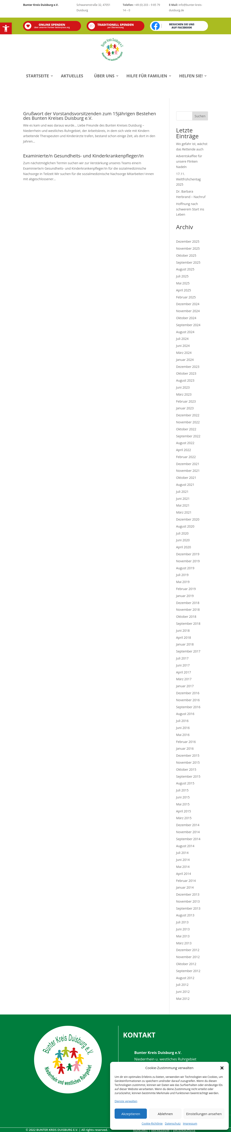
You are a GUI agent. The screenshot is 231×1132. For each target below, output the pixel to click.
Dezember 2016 (187, 693)
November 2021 (188, 470)
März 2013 (184, 943)
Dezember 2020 (187, 519)
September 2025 (188, 262)
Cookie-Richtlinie (152, 1123)
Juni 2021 (183, 498)
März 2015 (184, 818)
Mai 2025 (183, 283)
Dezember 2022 (187, 415)
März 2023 (184, 394)
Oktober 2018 (186, 616)
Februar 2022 (186, 457)
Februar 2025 (186, 297)
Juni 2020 (183, 540)
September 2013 (188, 908)
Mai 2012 (183, 998)
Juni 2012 (183, 991)
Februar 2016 (186, 742)
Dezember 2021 (187, 464)
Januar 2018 (185, 644)
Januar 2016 (185, 748)
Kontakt (140, 1130)
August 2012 (185, 978)
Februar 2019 (186, 589)
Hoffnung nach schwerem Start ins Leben (190, 209)
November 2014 (188, 832)
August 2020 (185, 526)
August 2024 (185, 332)
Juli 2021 (182, 491)
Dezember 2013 (187, 894)
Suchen (200, 116)
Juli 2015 (182, 790)
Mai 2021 (183, 505)
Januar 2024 (185, 359)
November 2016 (188, 700)
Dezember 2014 (187, 825)
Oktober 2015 (186, 769)
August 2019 (185, 568)
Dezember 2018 (187, 603)
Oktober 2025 (186, 255)
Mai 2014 (183, 867)
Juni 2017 (183, 665)
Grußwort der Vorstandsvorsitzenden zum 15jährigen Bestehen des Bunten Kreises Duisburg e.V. (89, 116)
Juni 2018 (183, 630)
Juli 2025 (182, 276)
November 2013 (188, 901)
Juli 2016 (182, 721)
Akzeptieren (130, 1113)
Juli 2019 (182, 575)
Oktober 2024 (186, 318)
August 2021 (185, 484)
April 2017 (183, 672)
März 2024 (184, 352)
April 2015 (183, 811)
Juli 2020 (182, 533)
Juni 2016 (183, 728)
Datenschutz (173, 1123)
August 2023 (185, 380)
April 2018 (183, 637)
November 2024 (188, 311)
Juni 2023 (183, 387)
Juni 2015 (183, 797)
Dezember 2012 (187, 950)
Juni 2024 (183, 346)
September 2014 (188, 839)
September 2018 (188, 623)
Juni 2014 (183, 860)
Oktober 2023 (186, 373)
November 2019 (188, 561)
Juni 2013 (183, 929)
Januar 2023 (185, 408)
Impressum (190, 1123)
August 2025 (185, 269)
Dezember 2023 (187, 366)
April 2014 (183, 873)
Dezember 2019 (187, 554)
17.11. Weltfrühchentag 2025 (188, 179)
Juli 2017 (182, 658)
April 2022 (183, 450)
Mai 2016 (183, 735)
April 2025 (183, 290)
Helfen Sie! (191, 75)
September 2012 (188, 971)
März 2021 (184, 512)
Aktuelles (72, 75)
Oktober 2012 (186, 964)
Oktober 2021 (186, 477)
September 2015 (188, 776)
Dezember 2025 (187, 241)
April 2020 (183, 547)
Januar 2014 (185, 887)
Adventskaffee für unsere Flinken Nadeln (189, 161)
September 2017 (188, 651)
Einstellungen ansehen (204, 1113)
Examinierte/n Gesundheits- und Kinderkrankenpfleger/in (83, 156)
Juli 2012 (182, 984)
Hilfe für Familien (146, 75)
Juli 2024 (182, 339)
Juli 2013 (182, 922)
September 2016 (188, 707)
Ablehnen (165, 1113)
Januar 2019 (185, 596)
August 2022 (185, 443)
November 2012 (188, 957)
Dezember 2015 (187, 755)
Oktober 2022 (186, 429)
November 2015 (188, 762)
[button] (6, 28)
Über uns (104, 75)
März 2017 (184, 679)
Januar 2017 (185, 686)
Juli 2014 (182, 853)
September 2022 (188, 436)
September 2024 (188, 325)
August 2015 (185, 783)
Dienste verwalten (126, 1101)
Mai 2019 (183, 582)
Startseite (37, 75)
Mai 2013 (183, 936)
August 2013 (185, 915)
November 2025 (188, 248)
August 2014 (185, 846)
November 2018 (188, 609)
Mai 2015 (183, 804)
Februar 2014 (186, 880)
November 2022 (188, 422)
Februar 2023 (186, 401)
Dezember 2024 (187, 304)
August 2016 (185, 714)
